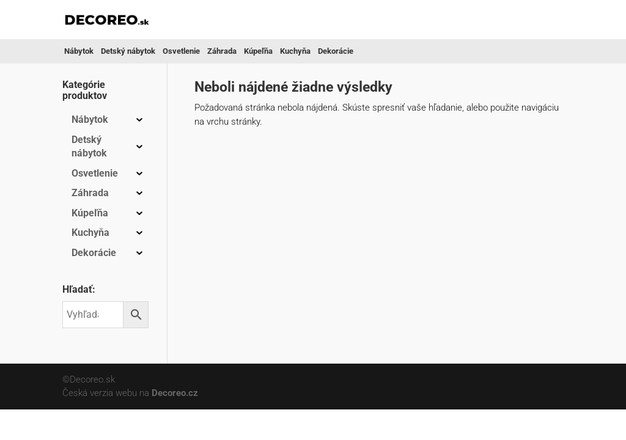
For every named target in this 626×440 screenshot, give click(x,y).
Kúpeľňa (258, 51)
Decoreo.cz (175, 392)
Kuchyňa (295, 51)
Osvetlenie (181, 51)
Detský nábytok (128, 51)
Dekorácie (335, 51)
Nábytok (79, 51)
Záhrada (222, 51)
